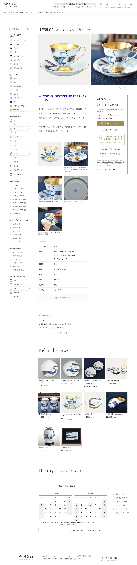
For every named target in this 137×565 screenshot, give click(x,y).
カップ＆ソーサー (107, 165)
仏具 (12, 288)
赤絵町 (13, 64)
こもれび (14, 94)
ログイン (54, 327)
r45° (12, 102)
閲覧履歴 (119, 5)
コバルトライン (16, 56)
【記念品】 (106, 163)
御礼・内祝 (16, 231)
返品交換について (121, 498)
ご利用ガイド (80, 7)
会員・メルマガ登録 (122, 513)
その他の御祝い (17, 234)
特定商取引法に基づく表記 (83, 556)
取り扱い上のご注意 (63, 297)
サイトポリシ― (54, 556)
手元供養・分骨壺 (17, 284)
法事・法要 (16, 241)
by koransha (13, 75)
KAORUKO (15, 86)
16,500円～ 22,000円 (19, 203)
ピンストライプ (16, 44)
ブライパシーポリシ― (67, 556)
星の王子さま (15, 68)
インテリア (15, 145)
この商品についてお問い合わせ (110, 154)
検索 (101, 5)
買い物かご (125, 5)
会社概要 (45, 556)
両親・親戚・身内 (18, 270)
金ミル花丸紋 (15, 60)
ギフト (63, 7)
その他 (13, 161)
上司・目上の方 (17, 263)
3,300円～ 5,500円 (18, 189)
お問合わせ (131, 5)
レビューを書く (63, 333)
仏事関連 (14, 292)
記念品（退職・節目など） (21, 238)
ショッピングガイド (106, 156)
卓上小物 (14, 149)
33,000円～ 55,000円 (19, 210)
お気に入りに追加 (111, 130)
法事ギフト (15, 296)
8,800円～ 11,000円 (19, 196)
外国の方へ (118, 162)
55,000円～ (16, 213)
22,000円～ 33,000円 (19, 206)
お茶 (12, 132)
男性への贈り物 (17, 256)
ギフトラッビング (121, 509)
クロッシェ (15, 98)
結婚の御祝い (17, 224)
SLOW (13, 90)
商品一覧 (56, 7)
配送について (120, 494)
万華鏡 (13, 153)
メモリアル (15, 174)
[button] (120, 88)
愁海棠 (13, 48)
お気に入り (113, 5)
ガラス (13, 157)
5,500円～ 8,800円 (18, 192)
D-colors (14, 110)
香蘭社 (99, 160)
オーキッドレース (17, 40)
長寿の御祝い (17, 227)
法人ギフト (16, 259)
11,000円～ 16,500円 (19, 199)
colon (13, 78)
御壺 (12, 280)
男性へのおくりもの (107, 162)
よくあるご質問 (121, 505)
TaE (12, 82)
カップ (13, 136)
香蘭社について (91, 7)
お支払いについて (121, 501)
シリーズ (70, 7)
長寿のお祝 (106, 160)
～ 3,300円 (16, 185)
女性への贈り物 (17, 252)
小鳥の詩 (14, 52)
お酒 (12, 141)
